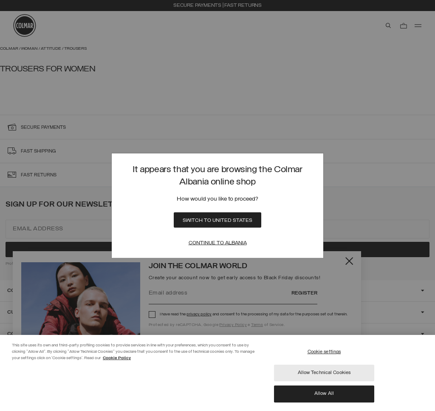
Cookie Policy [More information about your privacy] (117, 358)
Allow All (324, 393)
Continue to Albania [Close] (218, 243)
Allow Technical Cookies (324, 372)
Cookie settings (324, 351)
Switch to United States (217, 220)
